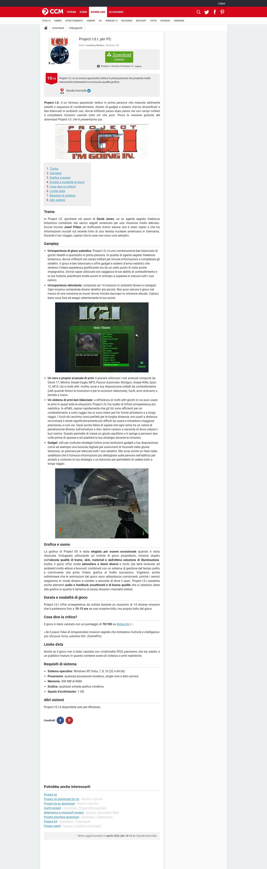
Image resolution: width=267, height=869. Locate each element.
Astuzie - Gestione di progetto (82, 826)
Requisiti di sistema (62, 195)
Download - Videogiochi (96, 817)
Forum (71, 11)
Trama (54, 168)
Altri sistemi (57, 200)
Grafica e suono (60, 177)
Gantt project (52, 808)
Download (98, 11)
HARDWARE (179, 20)
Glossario (116, 11)
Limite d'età (57, 191)
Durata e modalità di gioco (67, 182)
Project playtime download (61, 817)
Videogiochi (75, 28)
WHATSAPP (141, 20)
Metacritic (123, 624)
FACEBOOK (165, 20)
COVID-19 (46, 20)
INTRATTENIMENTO (74, 20)
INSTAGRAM (126, 20)
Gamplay (56, 173)
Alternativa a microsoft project (64, 812)
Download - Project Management (84, 808)
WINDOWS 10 (112, 20)
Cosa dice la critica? (63, 186)
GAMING (58, 20)
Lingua (221, 3)
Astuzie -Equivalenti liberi (102, 812)
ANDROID (91, 20)
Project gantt (52, 826)
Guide (83, 11)
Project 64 (50, 821)
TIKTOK (153, 20)
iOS (100, 20)
